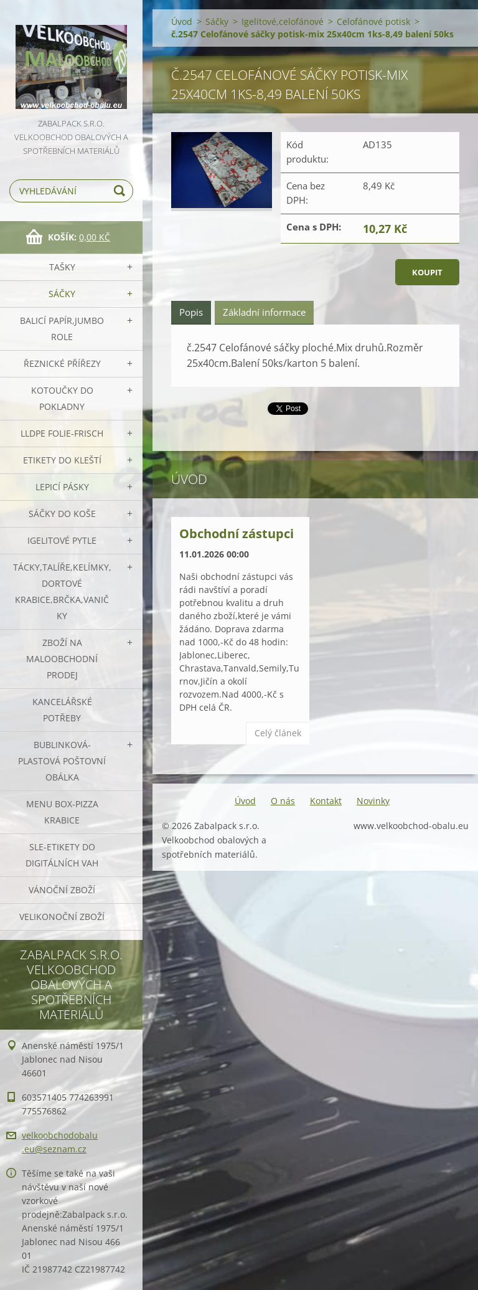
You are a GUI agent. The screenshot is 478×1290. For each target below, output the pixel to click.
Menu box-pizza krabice (62, 812)
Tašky (62, 267)
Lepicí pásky (62, 487)
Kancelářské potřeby (62, 710)
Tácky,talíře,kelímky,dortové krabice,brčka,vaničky (62, 591)
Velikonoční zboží (62, 916)
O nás (283, 801)
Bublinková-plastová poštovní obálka (62, 761)
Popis (191, 312)
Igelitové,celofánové (282, 21)
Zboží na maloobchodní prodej (62, 659)
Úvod (181, 21)
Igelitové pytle (61, 540)
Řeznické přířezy (62, 363)
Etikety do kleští (62, 460)
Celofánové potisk (373, 21)
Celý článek (278, 733)
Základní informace (264, 312)
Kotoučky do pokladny (62, 398)
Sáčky (62, 294)
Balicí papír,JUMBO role (62, 329)
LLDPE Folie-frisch (62, 433)
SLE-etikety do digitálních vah (62, 855)
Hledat (121, 191)
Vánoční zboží (62, 890)
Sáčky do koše (62, 513)
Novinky (373, 801)
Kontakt (326, 801)
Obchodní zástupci (236, 533)
